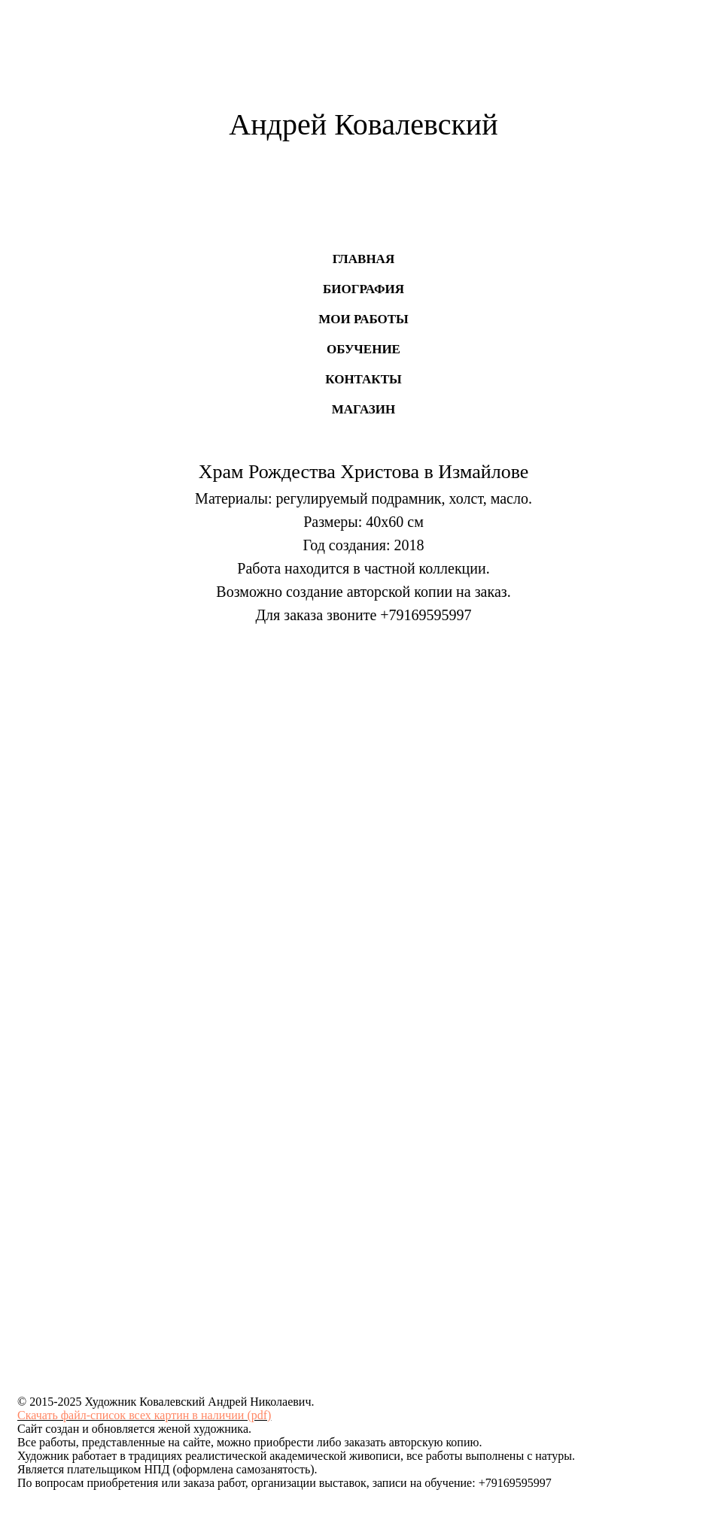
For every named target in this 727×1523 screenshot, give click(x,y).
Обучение (363, 349)
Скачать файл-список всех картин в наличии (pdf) (144, 1415)
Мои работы (363, 319)
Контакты (363, 379)
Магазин (364, 409)
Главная (363, 259)
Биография (363, 289)
